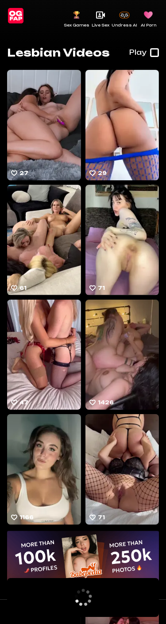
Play (144, 52)
